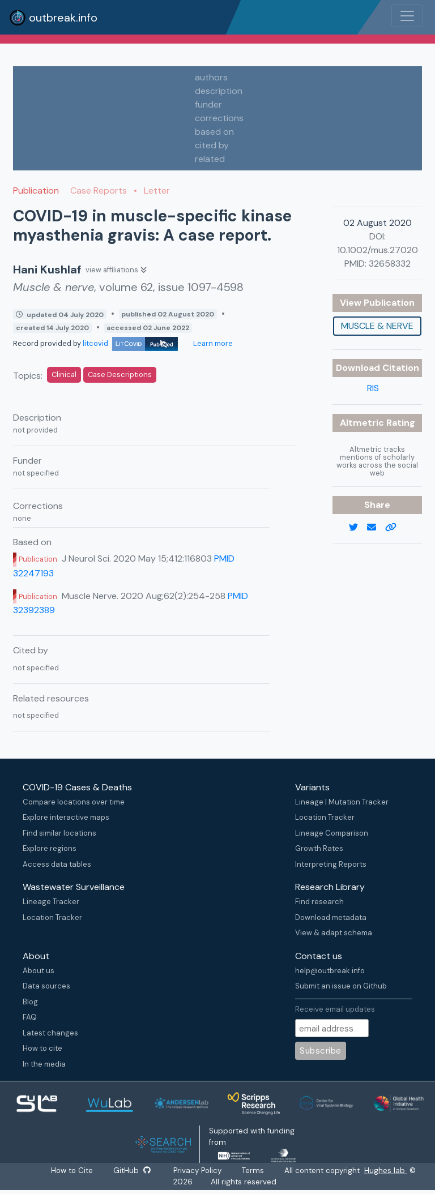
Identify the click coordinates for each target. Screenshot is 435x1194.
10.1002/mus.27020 (377, 250)
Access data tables (57, 864)
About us (38, 970)
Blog (30, 1002)
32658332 (390, 263)
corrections (219, 118)
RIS (373, 388)
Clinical (64, 374)
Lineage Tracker (51, 901)
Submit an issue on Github (341, 986)
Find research (319, 901)
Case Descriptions (120, 374)
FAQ (30, 1017)
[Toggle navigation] (407, 16)
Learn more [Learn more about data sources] (212, 343)
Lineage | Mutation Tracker (342, 802)
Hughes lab (386, 1170)
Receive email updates (335, 1009)
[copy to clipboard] (395, 527)
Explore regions (49, 848)
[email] (376, 527)
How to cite (42, 1048)
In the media (44, 1064)
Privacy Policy (198, 1170)
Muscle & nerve (377, 326)
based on (214, 132)
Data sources (46, 986)
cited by (212, 145)
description (218, 91)
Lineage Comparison (331, 833)
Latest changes (50, 1033)
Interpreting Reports (330, 864)
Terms (253, 1170)
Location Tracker (325, 817)
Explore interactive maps (66, 817)
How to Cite (72, 1170)
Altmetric (363, 423)
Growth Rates (319, 848)
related (210, 159)
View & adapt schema (333, 933)
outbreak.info (53, 17)
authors (211, 77)
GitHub (132, 1170)
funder (208, 104)
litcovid (130, 343)
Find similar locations (59, 833)
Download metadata (330, 917)
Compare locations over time (74, 802)
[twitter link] (358, 527)
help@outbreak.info (330, 970)
